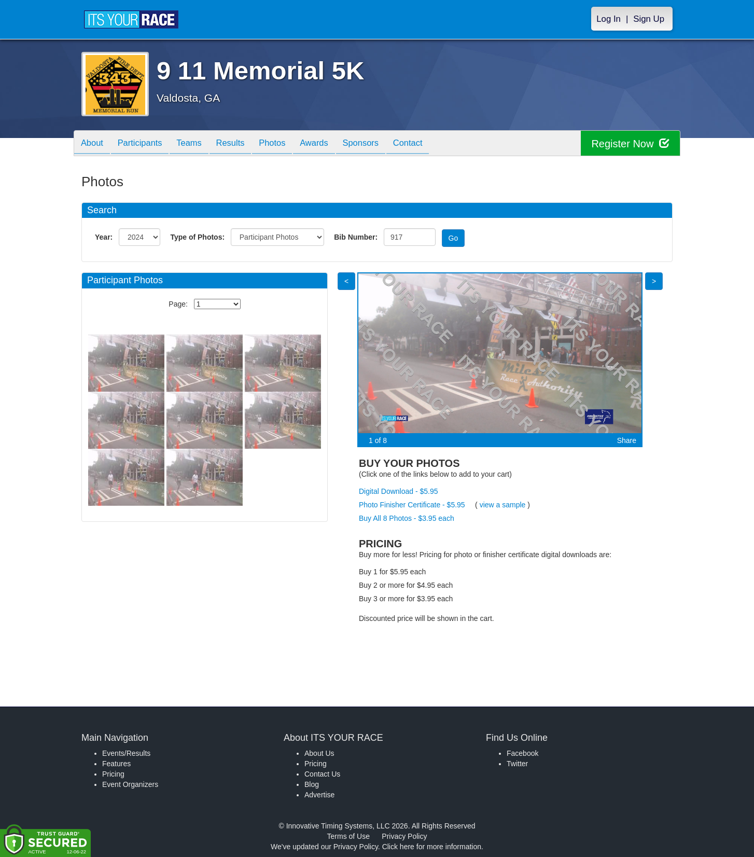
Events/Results (126, 753)
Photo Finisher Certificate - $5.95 (412, 505)
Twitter (517, 763)
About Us (319, 753)
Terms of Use (348, 836)
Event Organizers (130, 784)
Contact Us (322, 774)
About (93, 144)
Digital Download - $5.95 (398, 491)
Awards (329, 144)
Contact (429, 144)
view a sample (503, 505)
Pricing (113, 774)
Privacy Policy (404, 836)
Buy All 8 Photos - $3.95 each (406, 518)
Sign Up (648, 19)
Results (240, 144)
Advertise (319, 795)
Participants (144, 144)
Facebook (522, 753)
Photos (284, 144)
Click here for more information (431, 846)
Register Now (630, 143)
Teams (196, 144)
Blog (311, 784)
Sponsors (378, 144)
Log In (608, 19)
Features (116, 763)
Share (626, 440)
